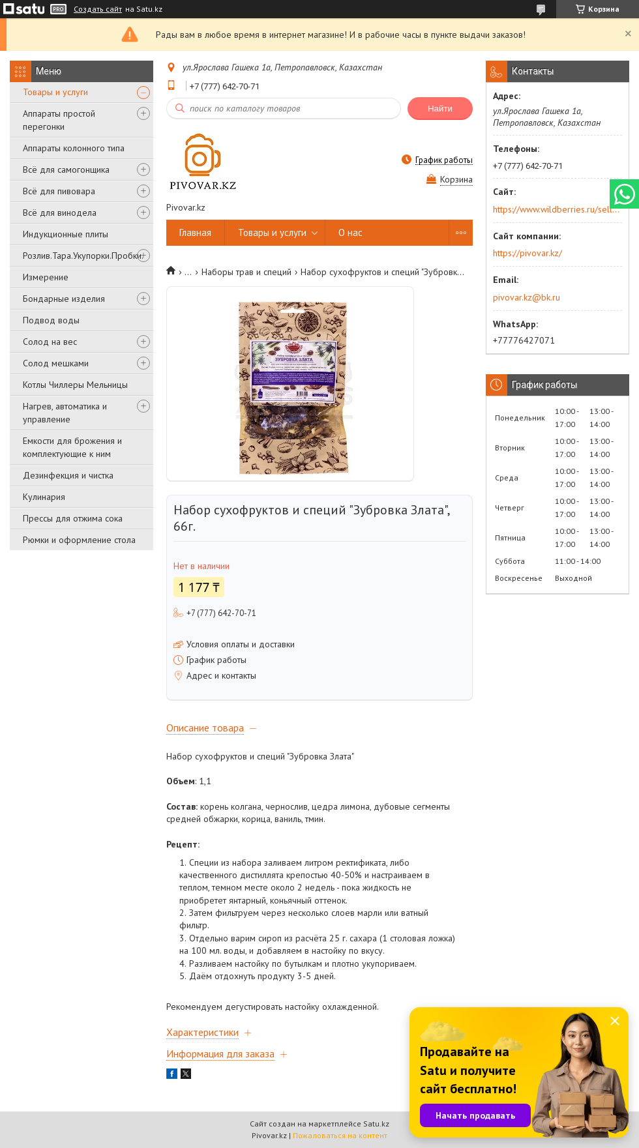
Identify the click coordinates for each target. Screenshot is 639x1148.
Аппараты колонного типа (74, 148)
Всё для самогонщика (66, 169)
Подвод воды (51, 320)
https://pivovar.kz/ (527, 253)
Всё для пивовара (59, 191)
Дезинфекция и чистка (68, 475)
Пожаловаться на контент (340, 1135)
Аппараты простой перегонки (59, 120)
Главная (195, 232)
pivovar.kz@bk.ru (526, 297)
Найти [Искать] (440, 108)
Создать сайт (98, 9)
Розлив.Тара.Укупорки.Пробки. (83, 255)
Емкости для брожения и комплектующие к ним (72, 447)
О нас (350, 232)
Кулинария (44, 497)
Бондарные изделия (64, 298)
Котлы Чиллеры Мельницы (75, 384)
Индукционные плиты (65, 234)
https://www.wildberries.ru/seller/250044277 (556, 209)
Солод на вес (50, 341)
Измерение (45, 277)
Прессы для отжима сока (73, 518)
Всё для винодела (60, 212)
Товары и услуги (55, 92)
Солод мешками (56, 363)
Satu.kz (376, 1123)
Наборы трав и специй (246, 272)
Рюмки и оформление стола (79, 540)
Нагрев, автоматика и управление (65, 412)
